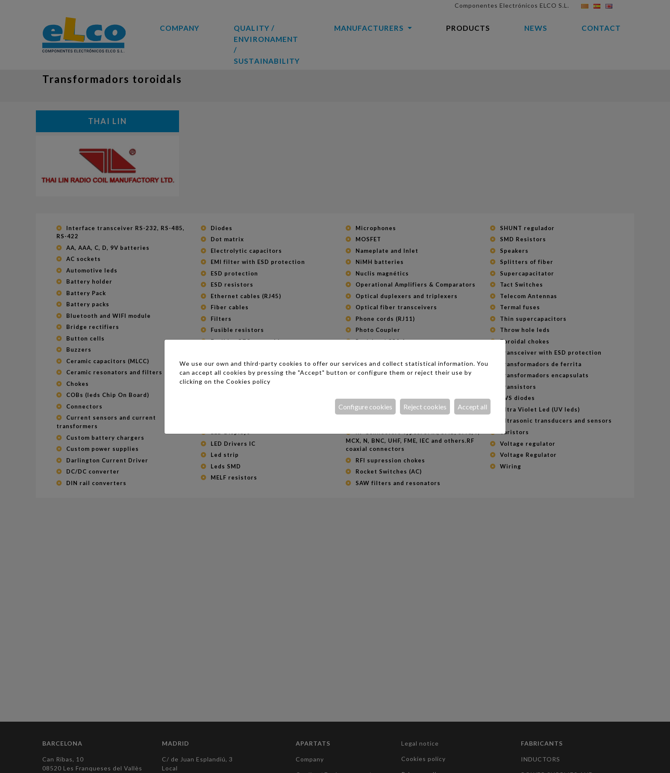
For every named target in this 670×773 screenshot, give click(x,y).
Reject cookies (425, 407)
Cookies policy (248, 381)
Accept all (472, 407)
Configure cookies (365, 407)
